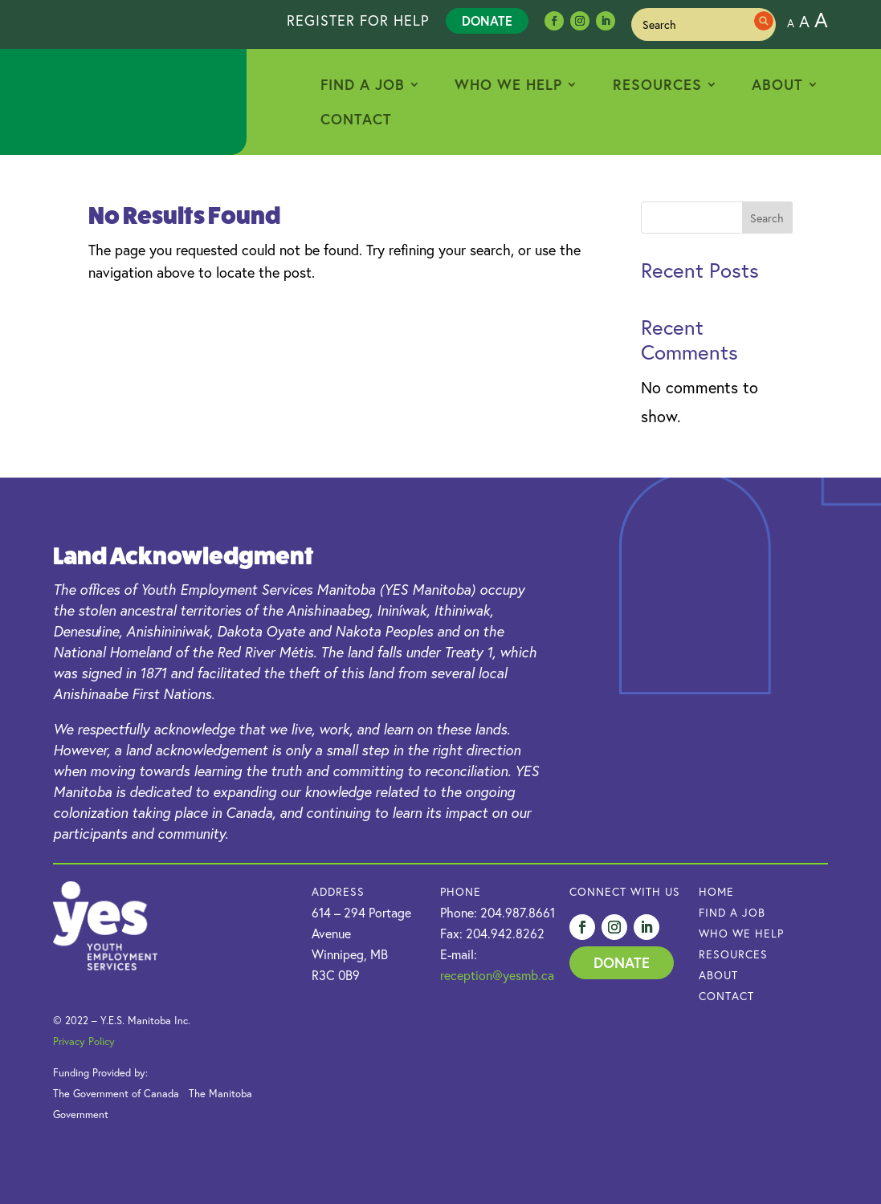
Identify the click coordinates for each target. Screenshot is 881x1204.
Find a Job (362, 84)
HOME (716, 891)
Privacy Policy (84, 1041)
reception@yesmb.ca (497, 974)
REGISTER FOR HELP (358, 20)
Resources (657, 84)
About (777, 84)
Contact (356, 118)
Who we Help (741, 933)
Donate (487, 20)
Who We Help (508, 84)
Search (767, 218)
